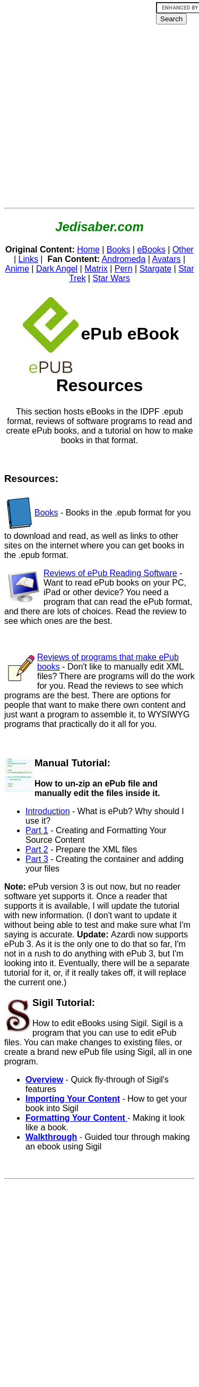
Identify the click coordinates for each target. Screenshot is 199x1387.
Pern (124, 268)
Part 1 (36, 830)
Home (88, 249)
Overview (44, 1079)
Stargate (155, 268)
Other (183, 249)
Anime (17, 268)
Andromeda (124, 259)
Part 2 (36, 849)
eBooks (151, 249)
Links (28, 259)
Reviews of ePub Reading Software (110, 573)
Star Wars (111, 278)
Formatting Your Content (76, 1117)
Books (118, 249)
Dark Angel (56, 268)
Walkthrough (51, 1136)
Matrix (96, 268)
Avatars (166, 259)
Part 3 (36, 859)
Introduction (47, 811)
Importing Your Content (72, 1098)
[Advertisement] (99, 104)
